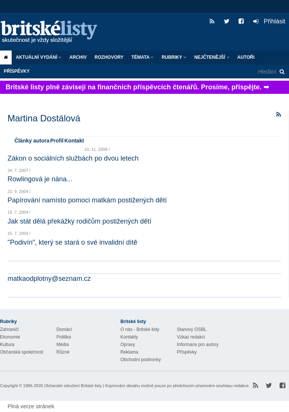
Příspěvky (17, 71)
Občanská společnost (21, 352)
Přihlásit (269, 21)
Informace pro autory (198, 344)
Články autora (32, 141)
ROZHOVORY (108, 57)
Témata (142, 57)
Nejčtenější (211, 57)
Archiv (78, 57)
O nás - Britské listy (139, 329)
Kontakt (74, 141)
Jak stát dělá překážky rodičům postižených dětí (79, 221)
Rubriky (173, 57)
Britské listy (52, 32)
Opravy (127, 344)
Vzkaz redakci (191, 337)
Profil (57, 141)
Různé (63, 352)
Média (62, 344)
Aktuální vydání (38, 57)
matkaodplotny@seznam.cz (49, 278)
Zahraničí (9, 329)
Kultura (7, 344)
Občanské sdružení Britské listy (73, 385)
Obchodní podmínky (140, 359)
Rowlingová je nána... (40, 179)
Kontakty (129, 337)
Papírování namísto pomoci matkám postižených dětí (87, 200)
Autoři (246, 57)
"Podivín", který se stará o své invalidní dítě (72, 242)
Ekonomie (10, 337)
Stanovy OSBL (192, 329)
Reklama (129, 352)
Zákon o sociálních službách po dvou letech (73, 158)
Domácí (64, 329)
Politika (63, 337)
